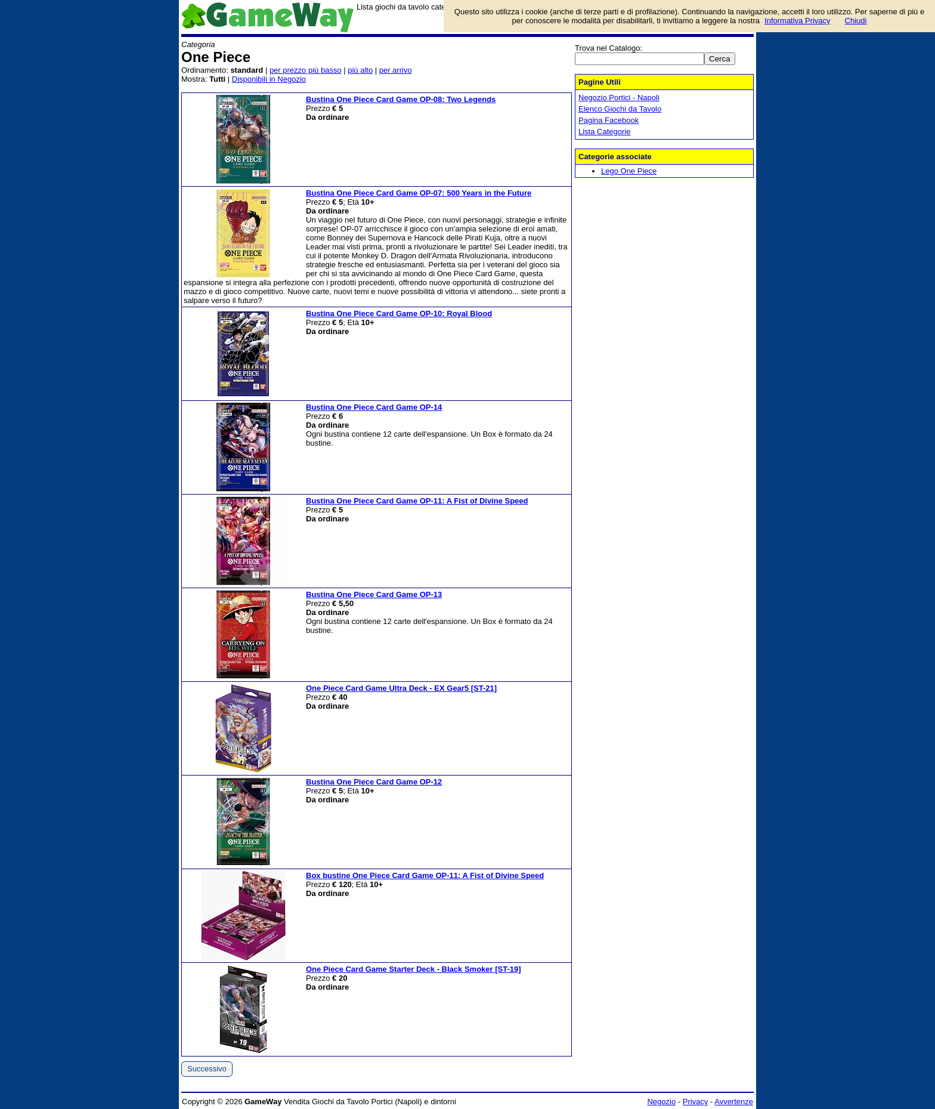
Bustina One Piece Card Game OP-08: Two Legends (401, 99)
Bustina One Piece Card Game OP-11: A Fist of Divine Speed (417, 500)
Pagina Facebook (608, 120)
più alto (360, 70)
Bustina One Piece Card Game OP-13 (374, 594)
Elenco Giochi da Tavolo (619, 108)
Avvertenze (733, 1101)
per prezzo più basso (306, 70)
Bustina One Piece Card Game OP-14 (374, 407)
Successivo (207, 1068)
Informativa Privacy (797, 20)
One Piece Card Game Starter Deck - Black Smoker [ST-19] (413, 969)
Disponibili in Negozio (269, 79)
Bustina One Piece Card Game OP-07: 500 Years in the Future (418, 193)
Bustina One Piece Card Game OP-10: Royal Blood (399, 313)
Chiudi (856, 20)
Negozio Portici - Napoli (619, 97)
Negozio (661, 1101)
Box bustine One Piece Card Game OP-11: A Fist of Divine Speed (425, 875)
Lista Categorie (604, 131)
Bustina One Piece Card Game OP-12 (374, 781)
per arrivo (395, 70)
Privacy (695, 1101)
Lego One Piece (629, 170)
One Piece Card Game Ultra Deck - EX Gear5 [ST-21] (401, 688)
